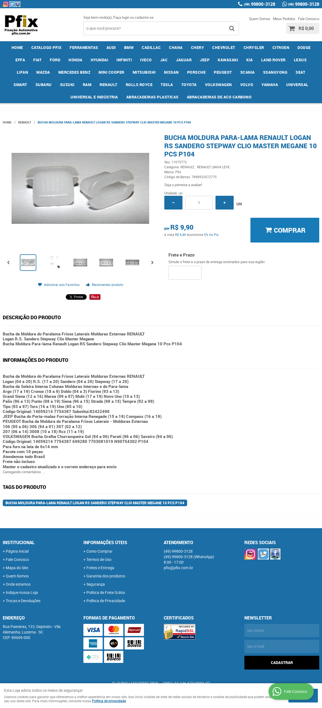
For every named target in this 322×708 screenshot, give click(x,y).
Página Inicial (17, 551)
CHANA (176, 47)
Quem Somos (259, 18)
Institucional (19, 542)
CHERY (197, 47)
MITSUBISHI (144, 72)
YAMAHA (269, 84)
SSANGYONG (275, 72)
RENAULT (109, 84)
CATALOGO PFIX (46, 47)
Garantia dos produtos (105, 575)
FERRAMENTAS (84, 47)
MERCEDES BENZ (74, 72)
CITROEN (281, 47)
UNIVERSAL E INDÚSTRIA (94, 97)
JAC (164, 59)
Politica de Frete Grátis (105, 592)
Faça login (121, 17)
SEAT (300, 72)
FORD (55, 59)
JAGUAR (184, 59)
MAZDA (43, 72)
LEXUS (300, 59)
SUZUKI (67, 84)
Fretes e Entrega (100, 567)
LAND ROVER (273, 59)
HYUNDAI (99, 59)
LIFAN (22, 72)
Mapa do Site (17, 567)
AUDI (111, 47)
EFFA (20, 59)
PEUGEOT (223, 72)
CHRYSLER (254, 47)
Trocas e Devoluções (23, 600)
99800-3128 (259, 4)
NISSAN (171, 72)
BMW (129, 47)
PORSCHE (196, 72)
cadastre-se (144, 17)
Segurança (95, 584)
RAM (87, 84)
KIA (249, 59)
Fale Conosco (308, 18)
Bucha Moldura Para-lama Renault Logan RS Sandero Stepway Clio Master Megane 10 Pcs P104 (95, 502)
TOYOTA (189, 84)
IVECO (146, 59)
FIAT (37, 59)
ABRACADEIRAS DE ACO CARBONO (219, 97)
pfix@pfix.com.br (178, 567)
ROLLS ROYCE (139, 84)
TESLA (167, 84)
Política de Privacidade (105, 600)
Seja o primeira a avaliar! (183, 184)
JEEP (204, 59)
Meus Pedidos (284, 18)
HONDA (76, 59)
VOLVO (246, 84)
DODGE (304, 47)
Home (17, 47)
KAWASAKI (228, 59)
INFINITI (124, 59)
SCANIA (247, 72)
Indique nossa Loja (22, 592)
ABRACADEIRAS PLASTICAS (152, 97)
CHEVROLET (223, 47)
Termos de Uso (98, 559)
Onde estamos (18, 584)
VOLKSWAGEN (218, 84)
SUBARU (44, 84)
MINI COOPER (111, 72)
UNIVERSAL (297, 84)
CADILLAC (151, 47)
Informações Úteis (105, 542)
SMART (20, 84)
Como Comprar (99, 551)
